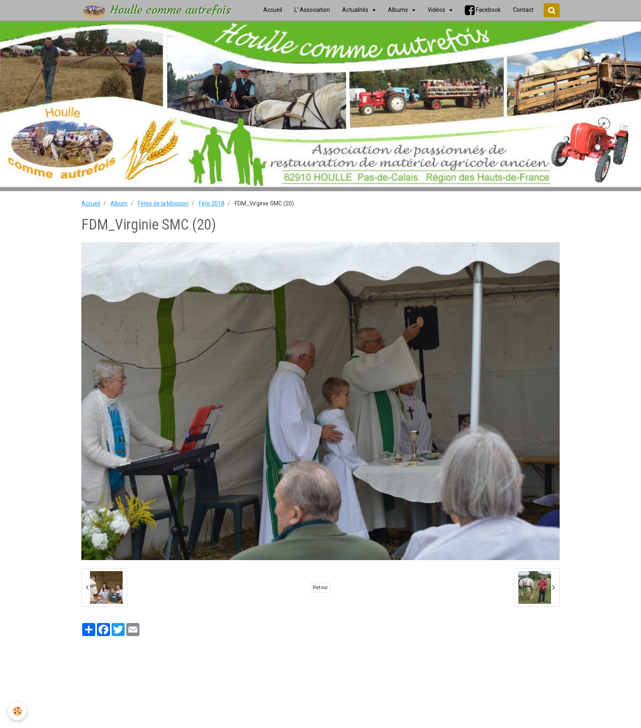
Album (119, 203)
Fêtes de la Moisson (163, 203)
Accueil (90, 203)
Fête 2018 (211, 203)
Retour (320, 587)
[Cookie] (17, 711)
